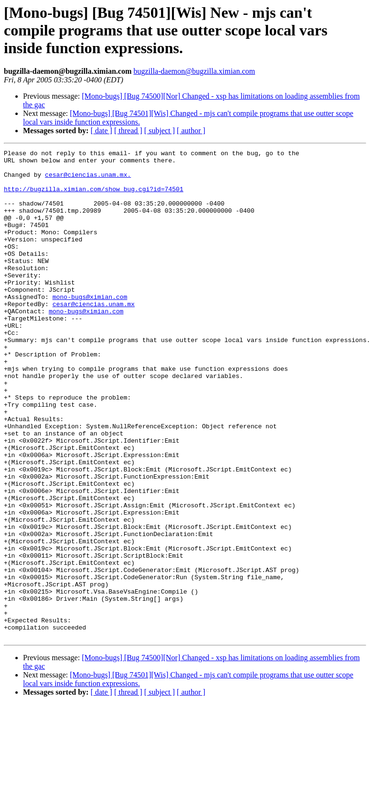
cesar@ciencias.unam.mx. (88, 180)
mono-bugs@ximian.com (89, 326)
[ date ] (101, 130)
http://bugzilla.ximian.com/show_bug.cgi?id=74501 (93, 197)
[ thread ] (128, 130)
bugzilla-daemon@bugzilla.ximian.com (194, 71)
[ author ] (191, 130)
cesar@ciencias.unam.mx (93, 335)
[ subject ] (159, 130)
